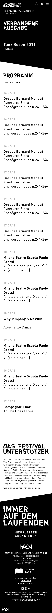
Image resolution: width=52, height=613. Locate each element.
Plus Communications (32, 599)
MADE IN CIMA (33, 601)
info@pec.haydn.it (31, 561)
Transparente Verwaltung (18, 593)
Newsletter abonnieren (26, 534)
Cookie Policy (13, 595)
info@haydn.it (19, 561)
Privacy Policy (40, 593)
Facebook (22, 588)
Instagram (26, 588)
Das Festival (16, 11)
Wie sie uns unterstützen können (21, 488)
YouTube (29, 588)
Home (5, 11)
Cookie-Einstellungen (33, 595)
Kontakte (26, 597)
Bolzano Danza (18, 4)
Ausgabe (28, 11)
